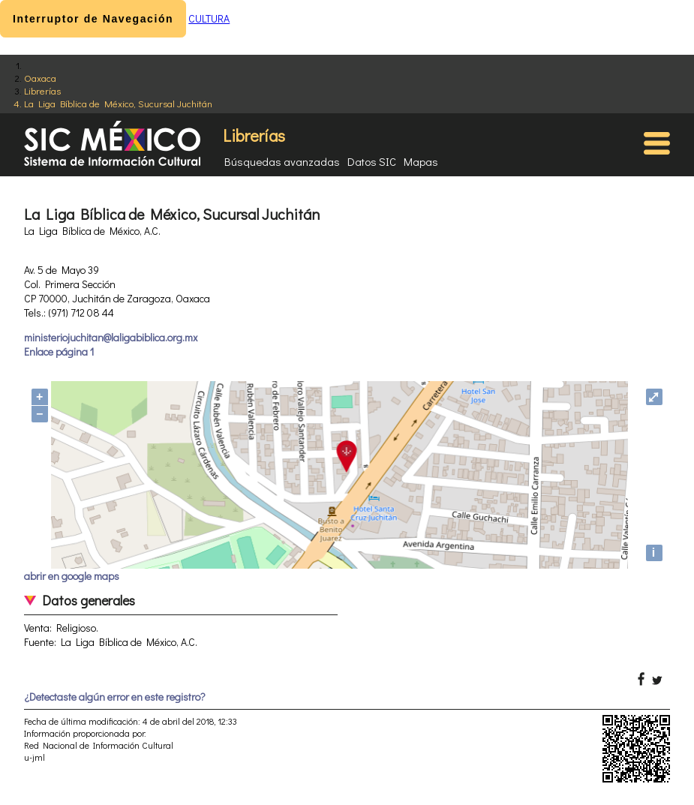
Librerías (42, 90)
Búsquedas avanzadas (282, 161)
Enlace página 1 (59, 351)
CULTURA (209, 18)
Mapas (421, 161)
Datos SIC (371, 161)
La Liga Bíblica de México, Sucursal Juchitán (118, 103)
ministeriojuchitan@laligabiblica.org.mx (110, 337)
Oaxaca (40, 77)
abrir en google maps (71, 576)
